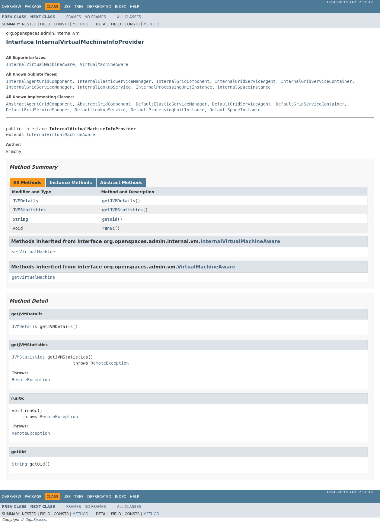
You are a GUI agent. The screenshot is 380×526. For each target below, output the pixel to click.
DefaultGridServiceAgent (241, 104)
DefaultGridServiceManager (38, 109)
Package (33, 7)
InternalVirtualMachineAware (40, 64)
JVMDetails (25, 200)
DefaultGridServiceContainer (310, 104)
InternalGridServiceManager (39, 87)
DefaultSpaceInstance (234, 109)
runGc (108, 228)
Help (134, 7)
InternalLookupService (104, 87)
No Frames (95, 17)
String (20, 219)
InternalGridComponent (182, 81)
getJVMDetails (118, 200)
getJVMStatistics (122, 209)
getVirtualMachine (33, 277)
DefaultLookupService (100, 109)
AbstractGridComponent (104, 104)
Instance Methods (70, 182)
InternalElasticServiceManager (114, 81)
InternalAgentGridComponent (39, 81)
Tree (79, 7)
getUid (109, 219)
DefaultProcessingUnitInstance (167, 109)
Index (120, 7)
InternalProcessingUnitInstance (174, 87)
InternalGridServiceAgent (245, 81)
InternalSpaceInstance (244, 87)
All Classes (129, 17)
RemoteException (110, 363)
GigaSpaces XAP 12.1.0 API (350, 2)
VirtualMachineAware (104, 64)
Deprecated (99, 7)
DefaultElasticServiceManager (171, 104)
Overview (11, 7)
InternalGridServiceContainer (316, 81)
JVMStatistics (29, 209)
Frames (73, 17)
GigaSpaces (35, 520)
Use (67, 7)
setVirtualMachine (33, 251)
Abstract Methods (121, 182)
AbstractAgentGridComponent (39, 104)
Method (80, 24)
